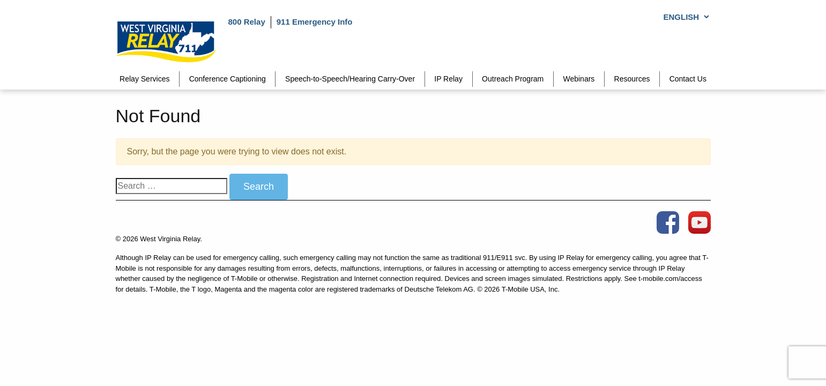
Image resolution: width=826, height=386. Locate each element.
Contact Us (687, 79)
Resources (632, 79)
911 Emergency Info (315, 21)
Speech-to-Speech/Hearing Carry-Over (350, 79)
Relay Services (144, 79)
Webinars (578, 79)
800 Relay (246, 21)
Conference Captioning (227, 79)
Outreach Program (513, 79)
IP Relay (448, 79)
